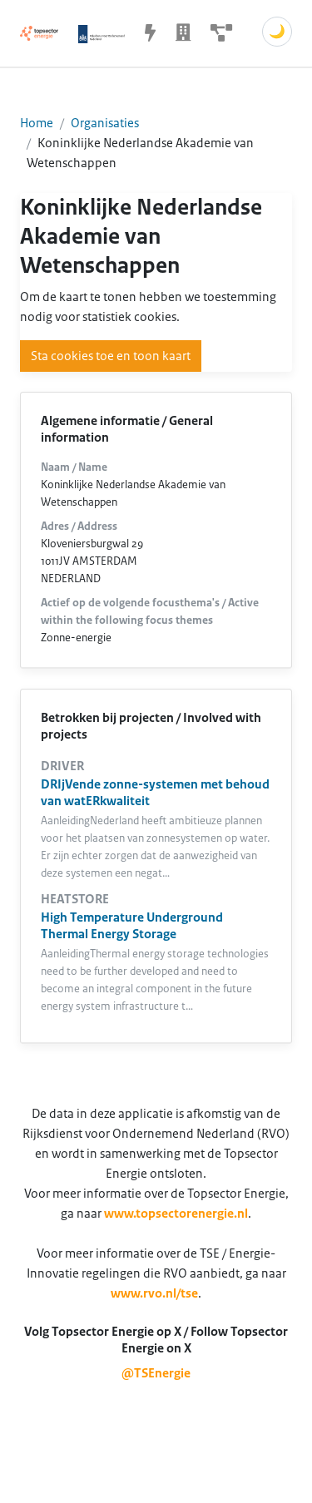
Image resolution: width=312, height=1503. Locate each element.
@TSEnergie (156, 1373)
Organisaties (105, 123)
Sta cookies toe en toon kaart (111, 356)
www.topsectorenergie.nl (176, 1213)
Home (36, 123)
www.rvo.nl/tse (154, 1293)
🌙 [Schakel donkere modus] (277, 31)
